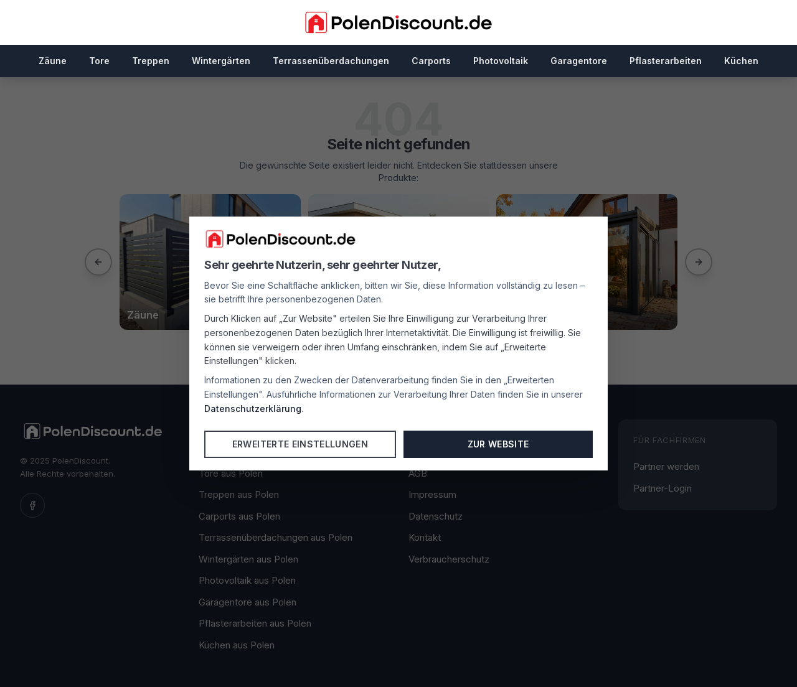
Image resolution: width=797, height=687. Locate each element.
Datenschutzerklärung (252, 408)
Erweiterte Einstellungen (300, 444)
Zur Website (498, 444)
